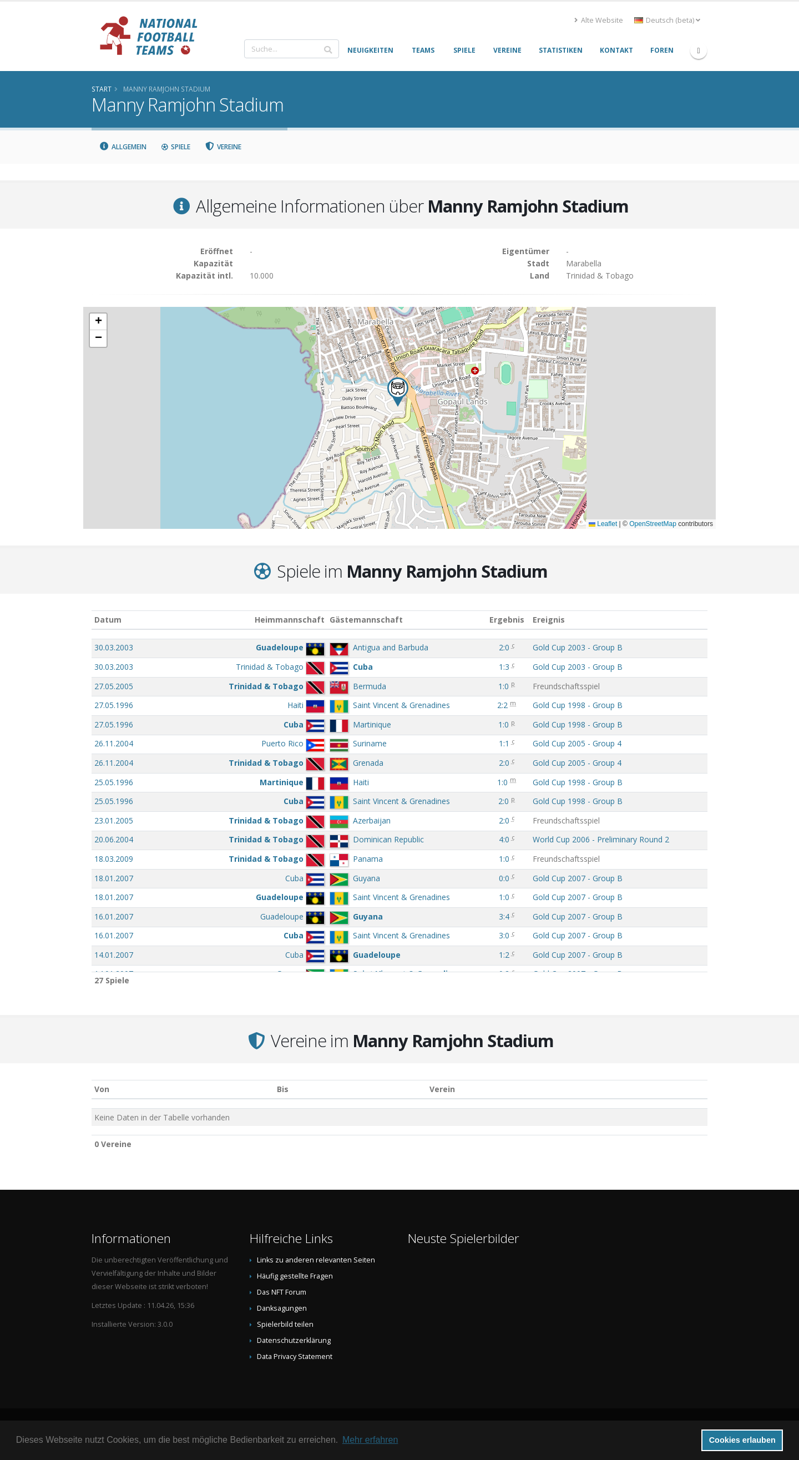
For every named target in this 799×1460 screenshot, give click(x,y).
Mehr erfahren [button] (370, 1439)
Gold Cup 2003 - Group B (578, 647)
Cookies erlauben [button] (742, 1440)
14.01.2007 (113, 954)
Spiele (175, 146)
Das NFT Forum (281, 1292)
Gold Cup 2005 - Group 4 (577, 743)
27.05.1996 (113, 705)
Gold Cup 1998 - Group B (578, 705)
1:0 (503, 686)
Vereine (223, 146)
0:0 (504, 878)
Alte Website (598, 20)
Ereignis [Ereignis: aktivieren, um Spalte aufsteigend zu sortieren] (549, 619)
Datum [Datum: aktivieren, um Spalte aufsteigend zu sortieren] (108, 619)
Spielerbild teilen (285, 1324)
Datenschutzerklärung (294, 1340)
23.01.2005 (113, 820)
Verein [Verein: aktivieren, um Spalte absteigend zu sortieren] (442, 1089)
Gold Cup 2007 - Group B (578, 878)
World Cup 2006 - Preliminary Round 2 (601, 839)
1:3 (504, 666)
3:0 (504, 935)
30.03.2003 (113, 647)
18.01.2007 (113, 878)
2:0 (504, 647)
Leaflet (603, 524)
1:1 (504, 743)
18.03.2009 (113, 858)
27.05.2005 (113, 686)
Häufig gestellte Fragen (295, 1276)
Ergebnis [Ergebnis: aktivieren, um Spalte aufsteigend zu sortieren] (506, 619)
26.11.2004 (113, 743)
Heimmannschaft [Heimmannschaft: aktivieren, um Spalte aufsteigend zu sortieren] (290, 619)
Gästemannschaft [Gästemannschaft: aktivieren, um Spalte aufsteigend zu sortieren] (366, 619)
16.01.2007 (113, 916)
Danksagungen (282, 1308)
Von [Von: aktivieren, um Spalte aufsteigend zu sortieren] (101, 1089)
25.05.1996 (113, 782)
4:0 (504, 839)
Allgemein (122, 146)
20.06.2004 (113, 839)
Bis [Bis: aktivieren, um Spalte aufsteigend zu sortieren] (283, 1089)
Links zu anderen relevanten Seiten (316, 1260)
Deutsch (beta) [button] (667, 20)
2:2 (502, 705)
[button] (397, 392)
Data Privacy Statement (294, 1356)
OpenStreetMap (652, 524)
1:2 (504, 954)
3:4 (504, 916)
